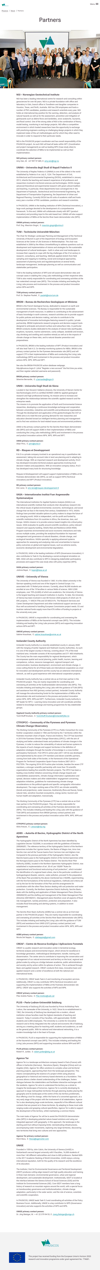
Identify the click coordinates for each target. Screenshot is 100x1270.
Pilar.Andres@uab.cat (45, 996)
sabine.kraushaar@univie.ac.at (48, 634)
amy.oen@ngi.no (52, 161)
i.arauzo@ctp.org (37, 827)
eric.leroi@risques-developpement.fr (43, 488)
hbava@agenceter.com (39, 1139)
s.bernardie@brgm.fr (45, 379)
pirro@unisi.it (34, 444)
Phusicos (5, 11)
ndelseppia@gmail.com (45, 937)
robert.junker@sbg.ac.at (44, 1052)
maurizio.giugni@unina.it (52, 225)
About (13, 11)
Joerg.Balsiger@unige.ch (63, 1214)
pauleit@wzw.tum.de (49, 295)
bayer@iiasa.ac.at (39, 570)
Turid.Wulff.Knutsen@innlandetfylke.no (52, 716)
